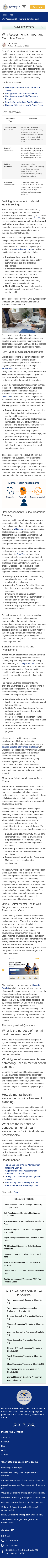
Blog (11, 15)
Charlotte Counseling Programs (19, 1462)
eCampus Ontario (27, 663)
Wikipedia (6, 397)
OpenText (21, 554)
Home (4, 15)
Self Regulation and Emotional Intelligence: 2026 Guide (22, 1214)
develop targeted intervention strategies (20, 747)
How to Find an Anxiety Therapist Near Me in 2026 (23, 1255)
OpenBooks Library (24, 249)
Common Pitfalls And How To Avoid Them (24, 105)
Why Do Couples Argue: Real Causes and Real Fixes (24, 1222)
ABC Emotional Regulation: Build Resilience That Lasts (22, 1247)
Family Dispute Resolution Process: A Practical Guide (24, 1272)
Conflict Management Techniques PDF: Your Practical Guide (22, 1280)
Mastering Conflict (12, 1432)
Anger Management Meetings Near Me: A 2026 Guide (24, 1239)
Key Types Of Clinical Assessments (21, 93)
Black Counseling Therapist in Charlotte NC (25, 1364)
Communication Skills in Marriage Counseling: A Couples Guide (23, 1206)
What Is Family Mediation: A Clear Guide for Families (22, 1263)
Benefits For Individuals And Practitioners (23, 102)
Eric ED (37, 218)
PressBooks (7, 368)
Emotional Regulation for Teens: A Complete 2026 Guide (22, 1230)
